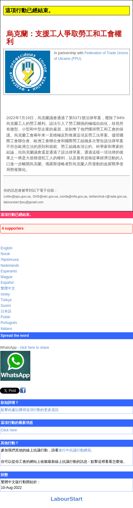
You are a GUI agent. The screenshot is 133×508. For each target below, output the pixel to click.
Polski (5, 317)
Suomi (6, 306)
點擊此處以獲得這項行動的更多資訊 (30, 410)
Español (7, 282)
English (6, 248)
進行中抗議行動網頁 (75, 450)
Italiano (6, 329)
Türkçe (6, 300)
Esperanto (9, 271)
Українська (10, 259)
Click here (9, 430)
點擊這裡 (98, 462)
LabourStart (67, 499)
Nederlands (10, 265)
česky (5, 294)
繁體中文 (8, 288)
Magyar (7, 277)
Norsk (5, 254)
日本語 (6, 311)
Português (9, 323)
